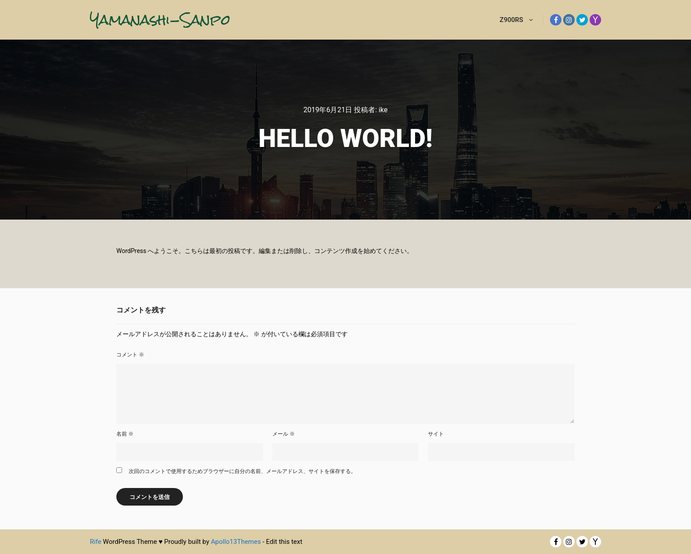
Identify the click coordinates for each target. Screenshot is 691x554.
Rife (95, 542)
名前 (125, 434)
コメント (130, 355)
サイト (436, 434)
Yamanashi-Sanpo (134, 19)
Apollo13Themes (236, 542)
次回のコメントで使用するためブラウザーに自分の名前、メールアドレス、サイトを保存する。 (242, 471)
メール (283, 434)
